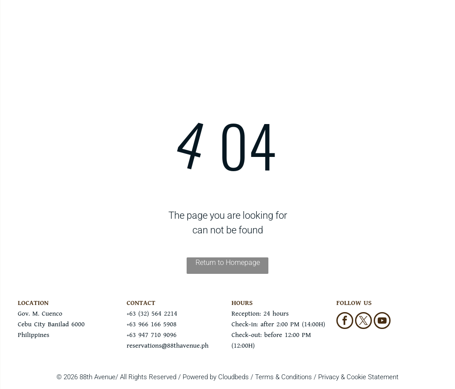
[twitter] (363, 321)
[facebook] (344, 321)
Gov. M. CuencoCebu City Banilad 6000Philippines (51, 324)
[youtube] (382, 321)
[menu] (19, 28)
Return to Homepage (228, 262)
